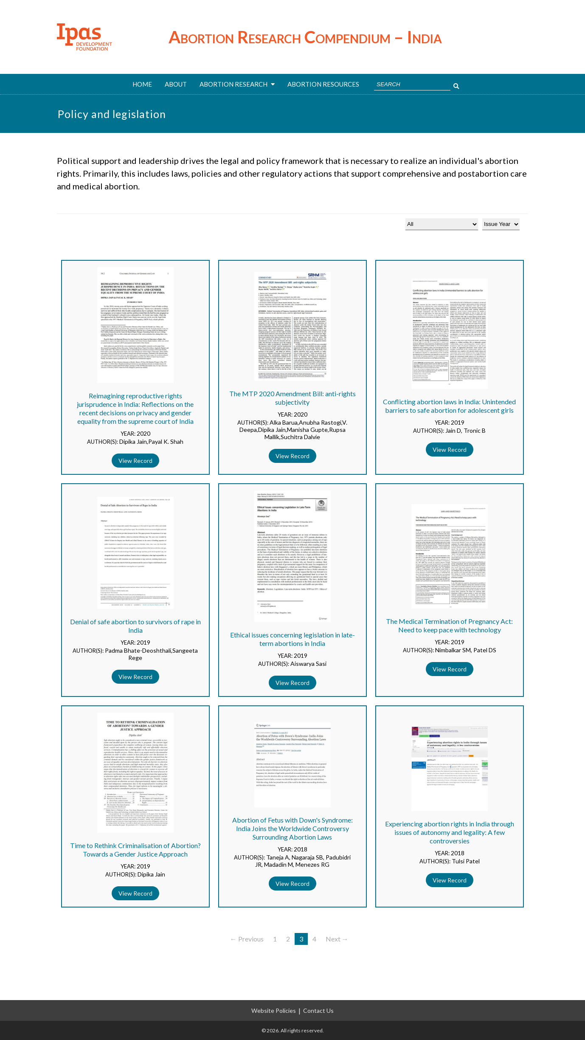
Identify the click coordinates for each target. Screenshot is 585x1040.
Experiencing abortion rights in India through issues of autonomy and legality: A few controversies (449, 832)
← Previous (247, 939)
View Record (135, 460)
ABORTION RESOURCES (323, 84)
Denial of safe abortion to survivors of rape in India (135, 625)
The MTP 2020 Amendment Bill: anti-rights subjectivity (292, 397)
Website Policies (273, 1010)
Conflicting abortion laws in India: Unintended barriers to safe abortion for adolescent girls (449, 405)
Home (142, 84)
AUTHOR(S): (103, 441)
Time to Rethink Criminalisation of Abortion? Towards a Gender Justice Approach (135, 849)
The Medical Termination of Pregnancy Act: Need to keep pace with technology (449, 625)
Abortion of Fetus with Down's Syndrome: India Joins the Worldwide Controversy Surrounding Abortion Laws (292, 828)
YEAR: (129, 433)
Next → (337, 939)
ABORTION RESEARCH (237, 84)
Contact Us (318, 1010)
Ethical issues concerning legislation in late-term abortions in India (292, 639)
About (176, 84)
